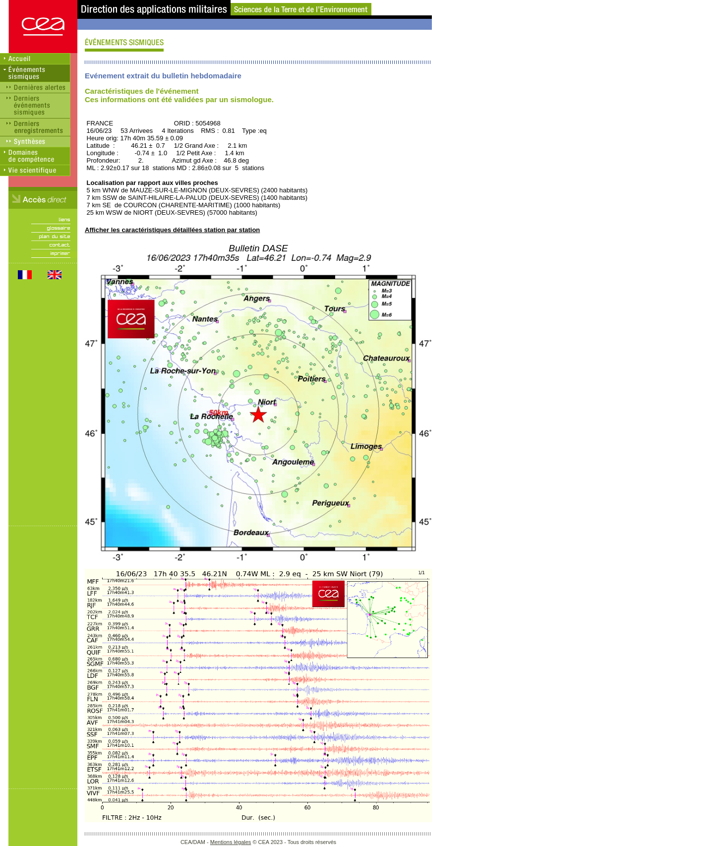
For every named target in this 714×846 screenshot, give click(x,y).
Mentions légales (230, 842)
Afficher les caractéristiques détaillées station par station (172, 230)
